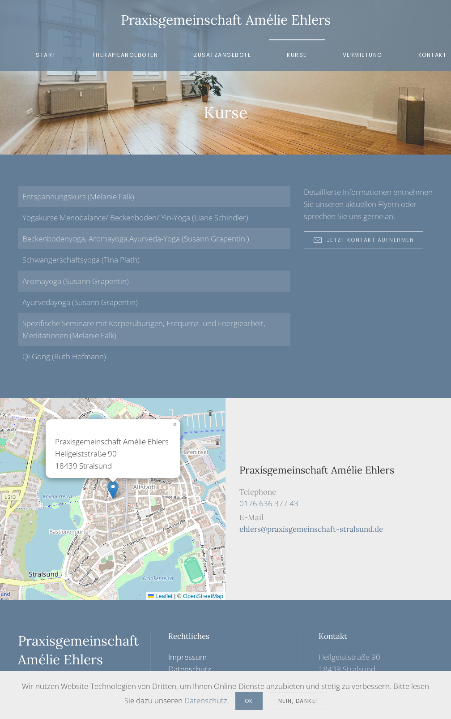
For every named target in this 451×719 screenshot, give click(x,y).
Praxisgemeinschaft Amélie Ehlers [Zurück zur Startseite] (226, 19)
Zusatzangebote (222, 55)
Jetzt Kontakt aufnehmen (363, 240)
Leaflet (160, 596)
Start (46, 55)
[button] (113, 490)
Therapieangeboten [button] (125, 55)
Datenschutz (189, 669)
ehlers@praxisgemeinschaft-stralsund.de (311, 529)
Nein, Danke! (298, 701)
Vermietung (363, 55)
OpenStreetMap (203, 596)
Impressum (187, 657)
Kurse (297, 55)
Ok (249, 701)
